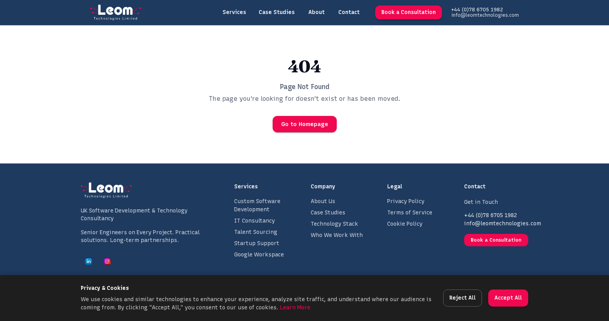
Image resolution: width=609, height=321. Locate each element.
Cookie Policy (405, 224)
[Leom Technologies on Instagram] (107, 261)
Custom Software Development (257, 205)
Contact (349, 12)
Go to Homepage (305, 124)
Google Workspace (259, 254)
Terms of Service (409, 212)
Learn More (295, 307)
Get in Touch (481, 202)
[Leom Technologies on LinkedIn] (88, 261)
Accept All (508, 298)
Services (234, 12)
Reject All (463, 298)
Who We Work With (337, 235)
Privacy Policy (406, 201)
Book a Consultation (408, 12)
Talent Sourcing (255, 232)
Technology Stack (334, 224)
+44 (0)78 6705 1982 (477, 9)
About (316, 12)
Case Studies (277, 12)
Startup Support (256, 243)
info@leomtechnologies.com (485, 15)
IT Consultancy (254, 221)
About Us (323, 201)
